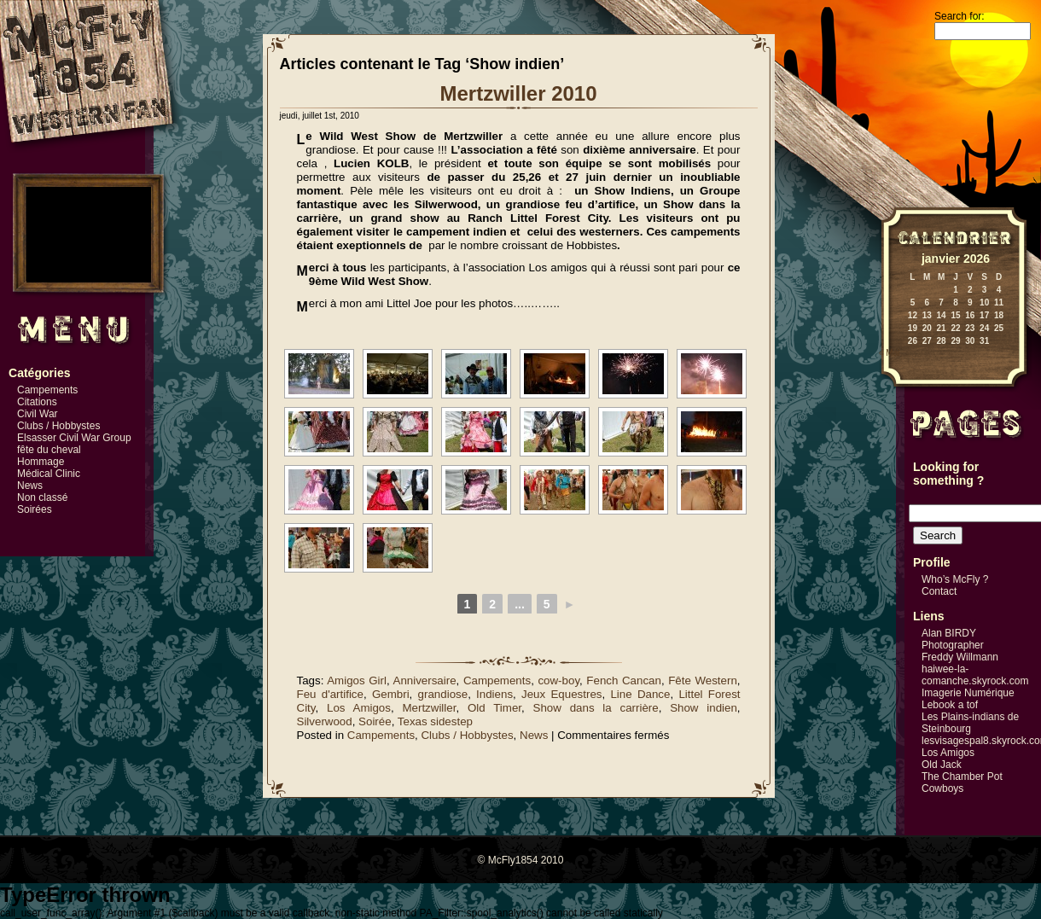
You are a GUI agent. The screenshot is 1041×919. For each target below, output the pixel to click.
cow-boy (558, 680)
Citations (37, 402)
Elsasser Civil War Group (74, 438)
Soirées (34, 509)
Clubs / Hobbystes (58, 426)
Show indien (703, 707)
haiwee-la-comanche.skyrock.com (975, 675)
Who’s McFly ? (955, 579)
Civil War (37, 414)
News (30, 485)
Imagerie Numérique (968, 693)
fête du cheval (49, 450)
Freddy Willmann (960, 657)
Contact (939, 591)
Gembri (391, 694)
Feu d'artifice (330, 694)
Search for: (959, 16)
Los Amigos (359, 707)
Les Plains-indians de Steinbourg (970, 723)
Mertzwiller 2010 (517, 93)
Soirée (375, 721)
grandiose (443, 694)
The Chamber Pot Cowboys (962, 782)
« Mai (889, 353)
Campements (47, 390)
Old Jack (942, 765)
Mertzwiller (429, 707)
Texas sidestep (435, 721)
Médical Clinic (48, 474)
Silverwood (324, 721)
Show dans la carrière (596, 707)
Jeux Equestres (561, 694)
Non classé (42, 497)
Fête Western (702, 680)
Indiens (494, 694)
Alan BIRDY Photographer (953, 639)
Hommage (40, 462)
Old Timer (494, 707)
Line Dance (640, 694)
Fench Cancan (623, 680)
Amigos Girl (357, 680)
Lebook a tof (950, 705)
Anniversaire (425, 680)
